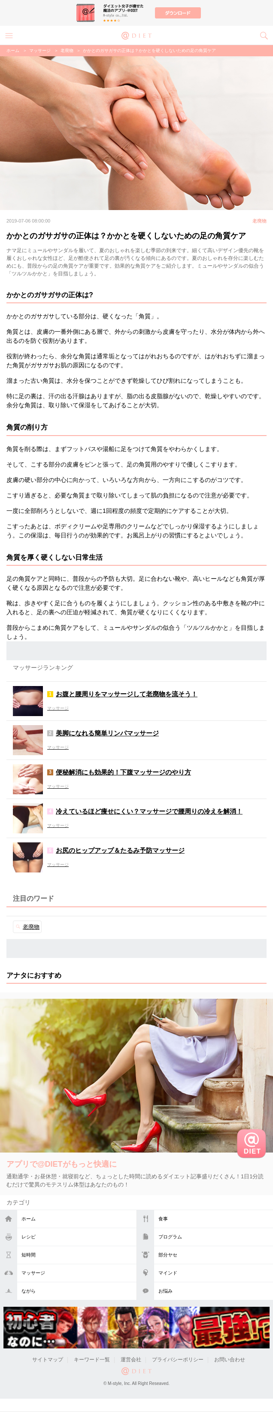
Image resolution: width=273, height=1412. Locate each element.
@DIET (136, 35)
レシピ (28, 1236)
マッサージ (33, 1272)
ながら (28, 1290)
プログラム (170, 1236)
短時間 (28, 1254)
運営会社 (131, 1360)
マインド (167, 1272)
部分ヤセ (167, 1254)
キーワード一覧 (92, 1360)
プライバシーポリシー (177, 1360)
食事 (163, 1218)
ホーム (28, 1218)
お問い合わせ (229, 1360)
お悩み (165, 1290)
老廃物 (67, 50)
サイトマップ (47, 1360)
